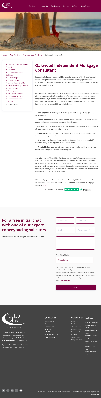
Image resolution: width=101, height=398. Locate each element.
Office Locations (50, 321)
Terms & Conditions (78, 392)
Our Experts (55, 6)
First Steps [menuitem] (11, 70)
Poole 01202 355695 (91, 322)
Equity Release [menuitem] (13, 88)
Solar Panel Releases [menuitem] (15, 93)
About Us (44, 6)
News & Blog (85, 6)
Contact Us (74, 321)
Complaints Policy (76, 340)
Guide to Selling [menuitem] (13, 80)
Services (32, 6)
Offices (74, 6)
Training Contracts (50, 326)
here (44, 185)
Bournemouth (89, 330)
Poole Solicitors (76, 329)
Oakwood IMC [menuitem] (13, 104)
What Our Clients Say (51, 334)
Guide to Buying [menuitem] (14, 77)
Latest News (49, 332)
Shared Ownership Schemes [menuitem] (18, 85)
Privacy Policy (65, 282)
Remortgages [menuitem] (13, 91)
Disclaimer (88, 392)
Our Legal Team (76, 326)
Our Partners (75, 324)
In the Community (50, 337)
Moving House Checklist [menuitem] (16, 83)
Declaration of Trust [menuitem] (15, 96)
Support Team (75, 337)
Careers (66, 6)
